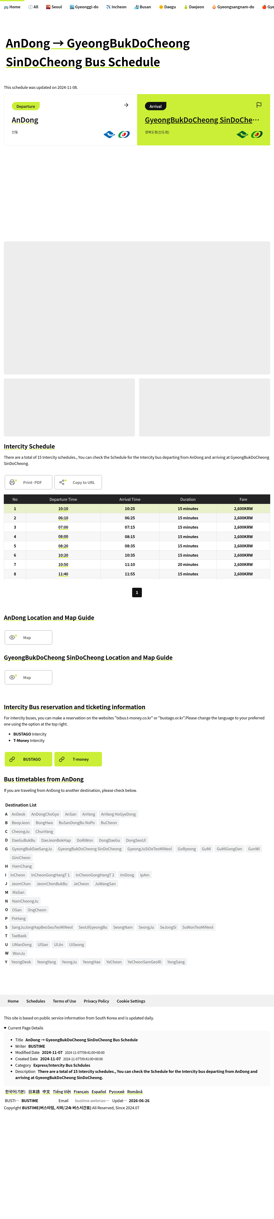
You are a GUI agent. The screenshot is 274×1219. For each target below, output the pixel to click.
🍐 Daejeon (193, 7)
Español (98, 1092)
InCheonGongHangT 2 (95, 875)
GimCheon (21, 857)
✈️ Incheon (116, 7)
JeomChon (21, 883)
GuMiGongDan (229, 849)
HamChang (22, 866)
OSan (17, 910)
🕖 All (33, 7)
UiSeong (76, 944)
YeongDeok (21, 962)
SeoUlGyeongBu (93, 927)
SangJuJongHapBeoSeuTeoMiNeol (42, 927)
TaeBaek (19, 936)
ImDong (127, 875)
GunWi (254, 849)
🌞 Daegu (167, 7)
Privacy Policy (96, 1001)
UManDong (22, 944)
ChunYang (44, 831)
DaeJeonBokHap (56, 840)
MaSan (18, 892)
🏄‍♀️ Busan (142, 7)
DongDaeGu (109, 840)
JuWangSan (105, 883)
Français (81, 1092)
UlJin (58, 944)
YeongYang (46, 962)
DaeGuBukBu (23, 840)
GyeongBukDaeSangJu (32, 849)
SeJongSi (168, 927)
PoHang (18, 918)
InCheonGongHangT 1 (50, 875)
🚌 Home (12, 7)
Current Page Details (25, 1028)
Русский (116, 1092)
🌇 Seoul (54, 7)
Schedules (35, 1001)
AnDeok (18, 814)
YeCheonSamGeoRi (144, 962)
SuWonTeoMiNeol (197, 927)
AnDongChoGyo (45, 814)
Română (134, 1092)
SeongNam (123, 927)
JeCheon (81, 883)
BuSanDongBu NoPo (77, 823)
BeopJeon (21, 823)
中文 (46, 1092)
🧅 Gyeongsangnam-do (233, 7)
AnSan (71, 814)
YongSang (176, 962)
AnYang (88, 814)
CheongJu (20, 831)
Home (13, 1001)
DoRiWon (85, 840)
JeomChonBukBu (52, 883)
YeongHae (91, 962)
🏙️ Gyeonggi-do (84, 7)
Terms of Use (64, 1001)
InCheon (17, 875)
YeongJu (69, 962)
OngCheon (37, 910)
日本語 (34, 1092)
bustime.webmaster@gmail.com (103, 1101)
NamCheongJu (25, 901)
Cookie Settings (131, 1001)
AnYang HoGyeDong (118, 814)
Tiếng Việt (62, 1092)
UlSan (43, 944)
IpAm (144, 875)
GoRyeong (187, 849)
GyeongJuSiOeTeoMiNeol (149, 849)
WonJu (19, 953)
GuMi (206, 849)
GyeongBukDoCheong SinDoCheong (89, 849)
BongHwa (44, 823)
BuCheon (109, 823)
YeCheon (114, 962)
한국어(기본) (15, 1092)
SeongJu (146, 927)
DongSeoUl (136, 840)
